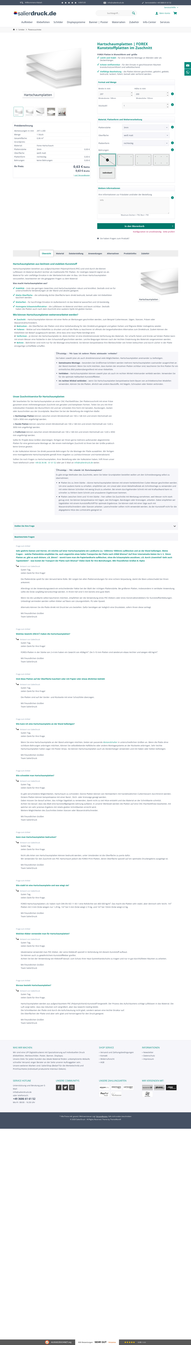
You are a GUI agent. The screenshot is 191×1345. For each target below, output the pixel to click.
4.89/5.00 (73, 2)
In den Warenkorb (148, 226)
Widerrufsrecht (107, 1059)
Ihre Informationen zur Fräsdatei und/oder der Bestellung (125, 194)
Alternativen (113, 253)
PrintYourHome (20, 1069)
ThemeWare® (115, 1119)
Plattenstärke (104, 127)
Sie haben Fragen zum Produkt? (113, 238)
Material (60, 253)
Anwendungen (95, 253)
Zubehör (145, 253)
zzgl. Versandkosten (82, 175)
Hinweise (112, 1342)
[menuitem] (170, 7)
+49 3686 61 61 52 (24, 1099)
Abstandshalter (110, 742)
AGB (102, 1062)
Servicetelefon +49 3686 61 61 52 (158, 2)
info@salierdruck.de (116, 2)
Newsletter (148, 1052)
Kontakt (103, 1055)
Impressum (148, 1059)
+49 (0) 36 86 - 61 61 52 (45, 462)
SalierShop (46, 1065)
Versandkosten (102, 1116)
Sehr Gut (101, 1342)
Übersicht (46, 253)
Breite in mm (115, 92)
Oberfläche (103, 135)
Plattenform (103, 143)
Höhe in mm (151, 92)
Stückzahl (103, 105)
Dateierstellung (76, 253)
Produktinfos (130, 253)
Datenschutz (149, 1055)
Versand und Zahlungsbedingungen (117, 1052)
